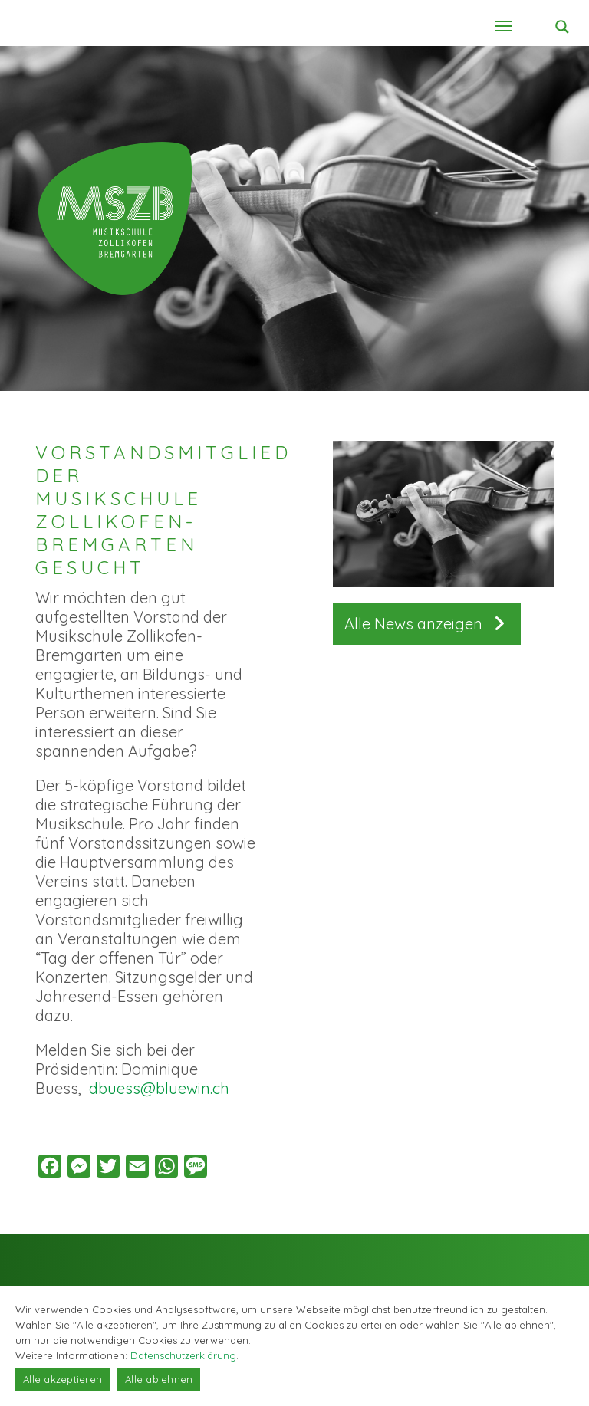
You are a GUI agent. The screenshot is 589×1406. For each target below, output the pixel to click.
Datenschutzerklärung (183, 1355)
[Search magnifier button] (562, 27)
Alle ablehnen (158, 1379)
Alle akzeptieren (62, 1379)
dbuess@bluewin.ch (159, 1088)
